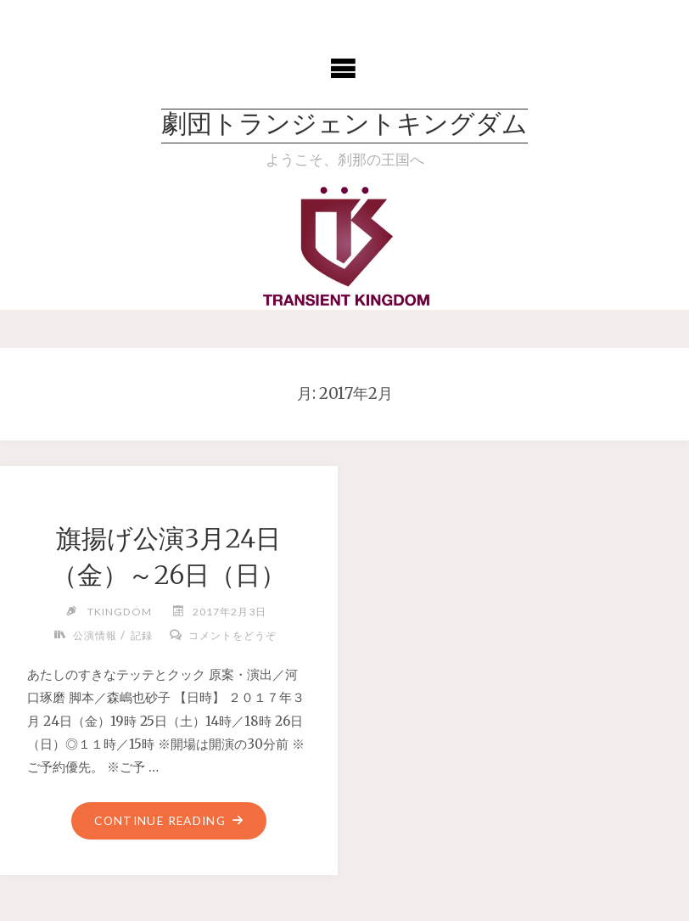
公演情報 (95, 635)
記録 (142, 635)
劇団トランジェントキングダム (344, 126)
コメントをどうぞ (232, 635)
